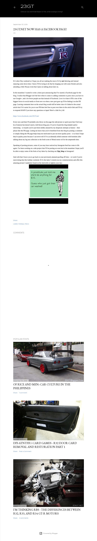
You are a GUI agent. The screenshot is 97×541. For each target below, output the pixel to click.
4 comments (23, 518)
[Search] (82, 6)
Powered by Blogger (48, 533)
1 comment (23, 393)
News (27, 224)
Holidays (21, 224)
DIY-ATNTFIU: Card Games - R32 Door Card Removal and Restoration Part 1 (45, 445)
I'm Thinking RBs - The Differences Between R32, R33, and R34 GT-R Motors (47, 511)
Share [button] (15, 220)
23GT (27, 7)
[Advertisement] (48, 314)
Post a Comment (25, 451)
